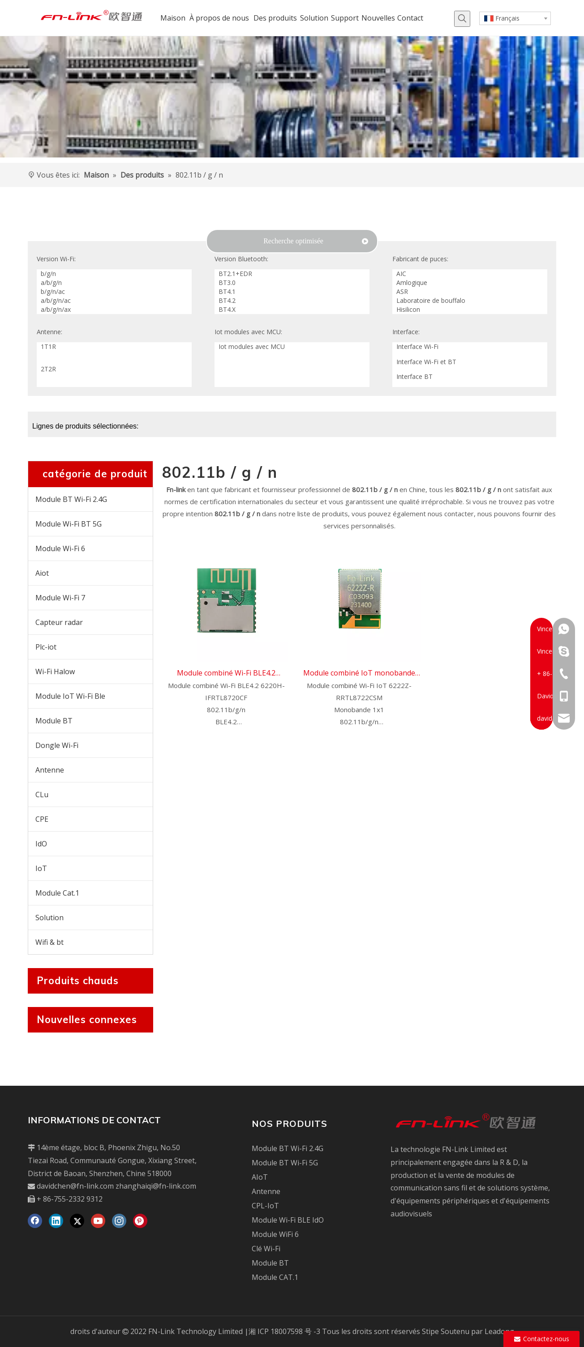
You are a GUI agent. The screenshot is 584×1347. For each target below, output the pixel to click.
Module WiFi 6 (275, 1234)
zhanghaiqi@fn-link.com (156, 1186)
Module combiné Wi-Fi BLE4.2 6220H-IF (226, 674)
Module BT (54, 721)
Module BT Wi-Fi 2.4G (71, 499)
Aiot (42, 573)
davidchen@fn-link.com (75, 1186)
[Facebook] (35, 1221)
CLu (41, 794)
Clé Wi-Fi (266, 1249)
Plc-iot (45, 647)
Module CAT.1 (275, 1277)
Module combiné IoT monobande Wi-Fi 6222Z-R (359, 674)
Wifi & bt (49, 942)
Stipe (430, 1331)
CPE (41, 819)
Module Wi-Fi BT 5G (68, 524)
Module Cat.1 (57, 893)
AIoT (260, 1177)
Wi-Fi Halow (55, 671)
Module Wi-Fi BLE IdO (288, 1220)
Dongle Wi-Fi (56, 745)
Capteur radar (59, 622)
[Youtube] (98, 1221)
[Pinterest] (140, 1221)
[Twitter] (77, 1221)
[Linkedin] (56, 1221)
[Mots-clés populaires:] (462, 19)
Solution (49, 917)
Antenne (49, 770)
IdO (41, 844)
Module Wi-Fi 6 (60, 548)
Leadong (499, 1331)
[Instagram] (119, 1221)
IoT (41, 868)
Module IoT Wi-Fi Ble (70, 696)
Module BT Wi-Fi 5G (285, 1163)
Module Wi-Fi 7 (60, 598)
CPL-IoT (265, 1206)
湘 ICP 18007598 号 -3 (284, 1331)
